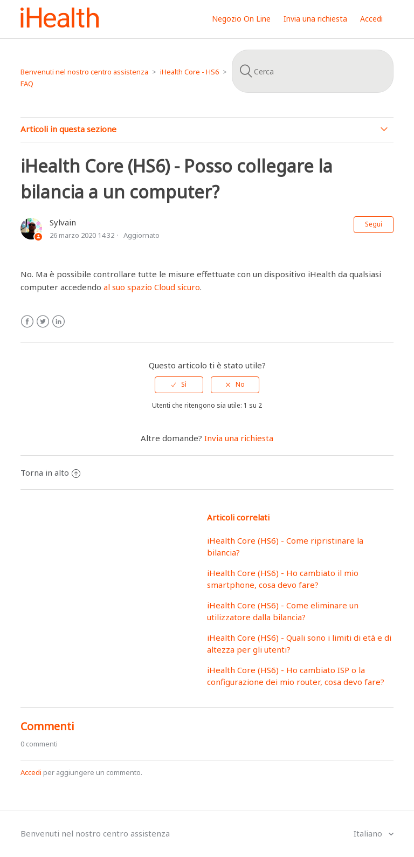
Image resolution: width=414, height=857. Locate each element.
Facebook (27, 321)
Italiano (369, 833)
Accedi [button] (371, 18)
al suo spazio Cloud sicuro (152, 287)
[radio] (179, 384)
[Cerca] (313, 71)
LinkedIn (58, 321)
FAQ (26, 83)
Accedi (31, 772)
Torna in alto (50, 472)
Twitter (43, 321)
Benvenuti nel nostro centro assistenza (84, 72)
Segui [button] (373, 224)
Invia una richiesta (315, 18)
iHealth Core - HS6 (189, 72)
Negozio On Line (241, 18)
